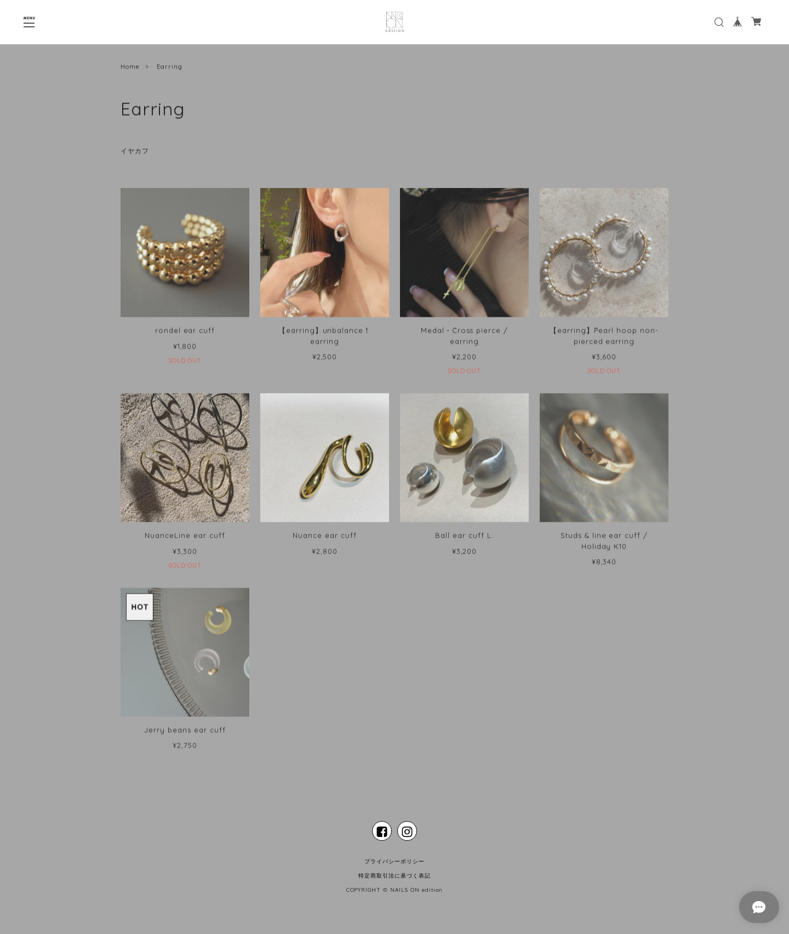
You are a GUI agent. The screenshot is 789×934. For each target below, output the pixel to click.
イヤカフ (135, 153)
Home (130, 69)
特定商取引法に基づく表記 (394, 875)
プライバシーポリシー (394, 861)
